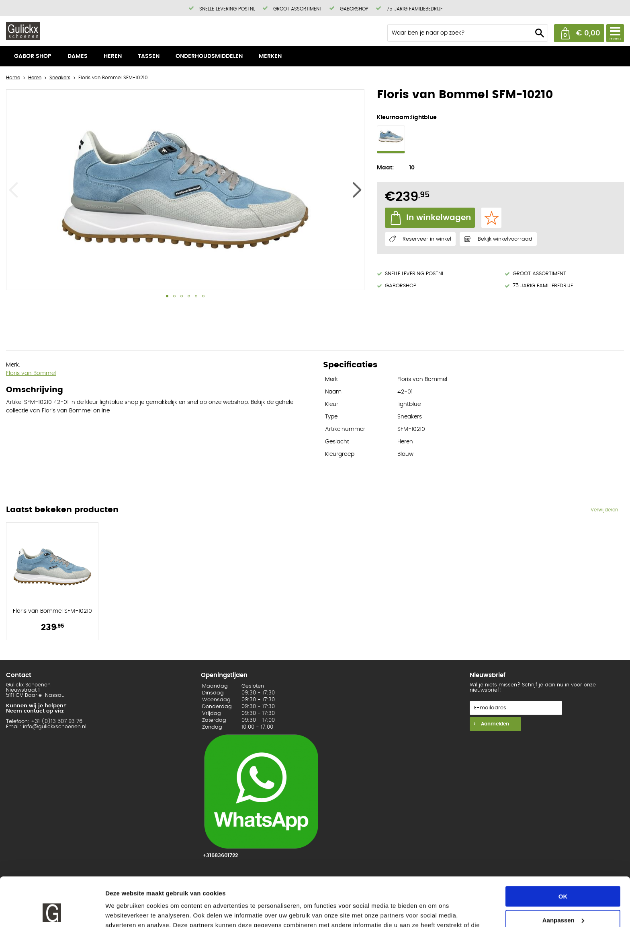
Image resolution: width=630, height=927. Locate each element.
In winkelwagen (438, 218)
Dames (78, 56)
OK (563, 850)
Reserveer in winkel (427, 239)
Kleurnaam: (394, 117)
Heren (113, 56)
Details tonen (124, 911)
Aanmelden (494, 723)
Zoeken (540, 33)
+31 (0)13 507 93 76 (56, 721)
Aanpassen (563, 874)
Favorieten (491, 217)
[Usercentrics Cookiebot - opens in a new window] (52, 911)
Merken (270, 56)
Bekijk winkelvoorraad (505, 239)
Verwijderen (604, 509)
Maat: (385, 168)
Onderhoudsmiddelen (209, 56)
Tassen (149, 56)
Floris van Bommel (31, 373)
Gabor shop (32, 56)
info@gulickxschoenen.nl (54, 726)
